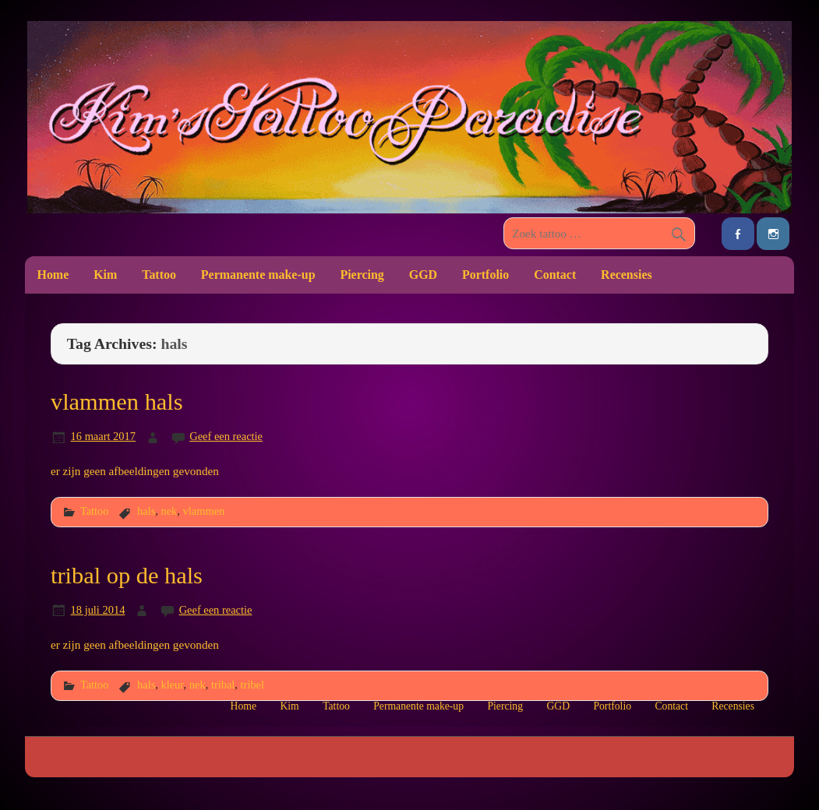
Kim (105, 274)
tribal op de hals (127, 575)
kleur (172, 684)
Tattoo (159, 274)
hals (146, 511)
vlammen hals (117, 402)
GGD (423, 274)
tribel (252, 684)
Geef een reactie (226, 436)
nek (169, 511)
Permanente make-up (258, 274)
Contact (555, 274)
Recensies (626, 274)
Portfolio (485, 274)
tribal (223, 684)
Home (53, 274)
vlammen (204, 511)
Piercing (361, 274)
